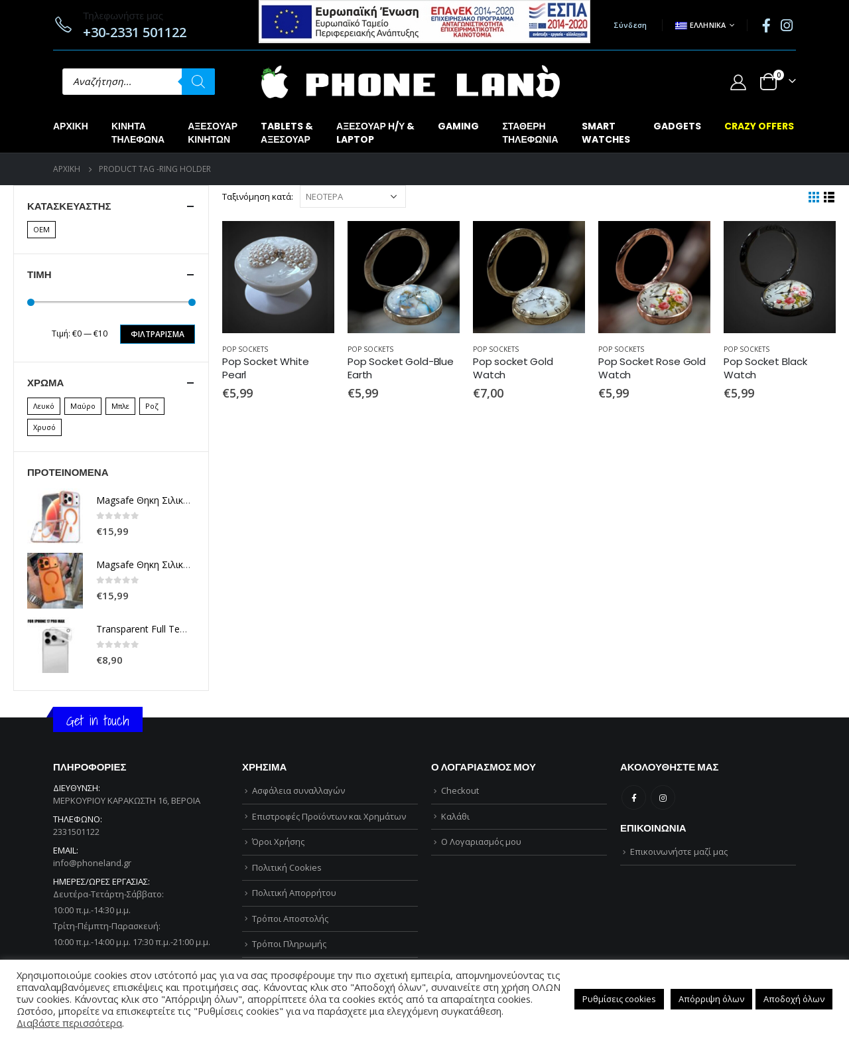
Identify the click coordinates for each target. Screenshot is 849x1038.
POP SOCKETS (245, 349)
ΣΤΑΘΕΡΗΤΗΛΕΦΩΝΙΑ (530, 132)
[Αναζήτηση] (198, 81)
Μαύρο (83, 406)
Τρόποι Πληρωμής (289, 944)
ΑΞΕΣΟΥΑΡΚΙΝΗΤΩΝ (212, 132)
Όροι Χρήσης (278, 842)
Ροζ (152, 406)
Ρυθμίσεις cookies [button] (619, 999)
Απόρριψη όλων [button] (711, 999)
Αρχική (70, 126)
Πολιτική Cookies (287, 867)
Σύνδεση (630, 25)
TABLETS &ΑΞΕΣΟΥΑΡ (287, 132)
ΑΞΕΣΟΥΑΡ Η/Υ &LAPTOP (375, 132)
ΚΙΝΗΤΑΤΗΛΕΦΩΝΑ (137, 132)
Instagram (663, 797)
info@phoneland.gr (92, 863)
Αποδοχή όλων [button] (793, 999)
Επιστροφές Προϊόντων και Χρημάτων (329, 816)
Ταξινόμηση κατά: (257, 196)
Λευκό (43, 406)
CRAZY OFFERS (759, 126)
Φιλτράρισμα (157, 334)
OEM (41, 229)
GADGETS (677, 126)
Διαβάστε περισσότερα (69, 1023)
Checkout (460, 790)
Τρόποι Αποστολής (290, 919)
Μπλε (120, 406)
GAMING (458, 126)
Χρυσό (44, 427)
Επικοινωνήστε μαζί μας (679, 851)
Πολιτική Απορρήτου (294, 893)
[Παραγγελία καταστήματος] (353, 196)
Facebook (633, 797)
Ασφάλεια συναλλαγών (298, 790)
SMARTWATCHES (606, 132)
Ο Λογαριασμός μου (481, 842)
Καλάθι (455, 816)
